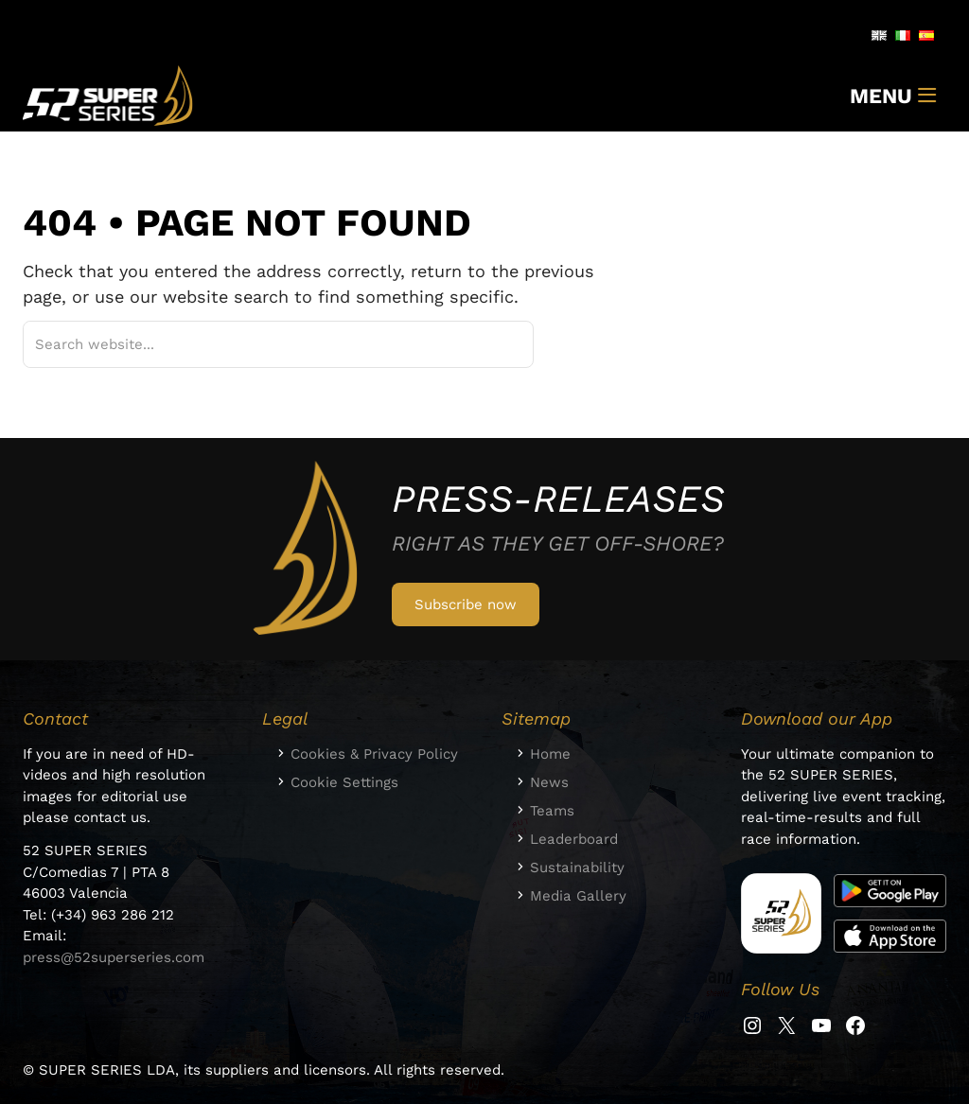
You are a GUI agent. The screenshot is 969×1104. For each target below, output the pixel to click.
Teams (552, 810)
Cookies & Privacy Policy (374, 753)
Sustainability (577, 867)
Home (550, 753)
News (549, 782)
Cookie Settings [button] (344, 782)
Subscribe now (465, 604)
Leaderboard (574, 839)
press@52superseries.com (113, 957)
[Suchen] (496, 344)
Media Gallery (578, 895)
